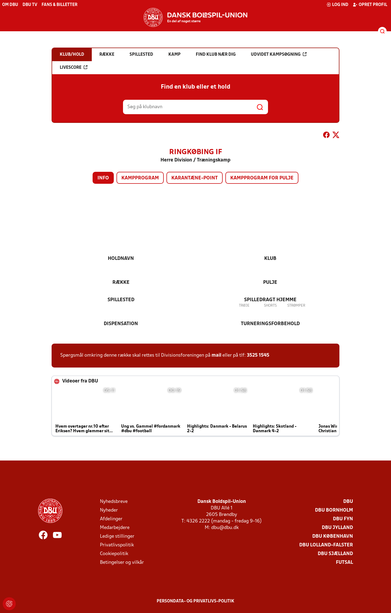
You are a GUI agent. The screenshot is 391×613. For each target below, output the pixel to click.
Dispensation (121, 324)
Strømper (296, 305)
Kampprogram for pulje (262, 178)
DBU (348, 501)
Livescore (73, 67)
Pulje (270, 282)
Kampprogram (140, 178)
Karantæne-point (194, 178)
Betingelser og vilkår (122, 562)
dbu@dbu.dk (225, 527)
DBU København (332, 536)
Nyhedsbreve (114, 501)
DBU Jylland (337, 527)
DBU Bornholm (334, 510)
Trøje (244, 305)
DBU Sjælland (335, 554)
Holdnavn (121, 258)
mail (216, 355)
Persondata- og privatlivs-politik (195, 601)
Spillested (121, 300)
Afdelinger (111, 519)
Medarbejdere (115, 527)
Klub (270, 258)
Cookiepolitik (114, 554)
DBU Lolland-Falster (326, 545)
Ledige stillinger (117, 536)
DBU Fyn (343, 519)
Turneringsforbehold (270, 324)
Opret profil (370, 4)
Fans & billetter (59, 5)
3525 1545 (258, 355)
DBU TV (30, 5)
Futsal (344, 562)
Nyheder (109, 510)
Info (103, 178)
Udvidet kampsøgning (279, 54)
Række (121, 282)
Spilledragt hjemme (270, 300)
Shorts (270, 305)
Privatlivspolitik (117, 545)
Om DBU (10, 5)
